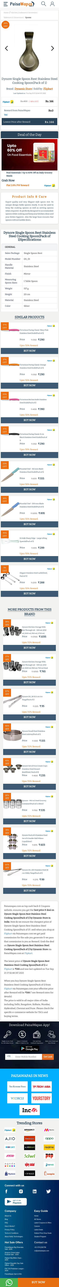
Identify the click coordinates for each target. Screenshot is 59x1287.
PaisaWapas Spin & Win (13, 1274)
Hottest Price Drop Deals (43, 1233)
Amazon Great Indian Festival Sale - (12, 1253)
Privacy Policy (9, 1230)
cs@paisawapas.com (41, 1251)
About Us (8, 1216)
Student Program (40, 1236)
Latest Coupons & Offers (42, 1223)
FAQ (6, 1223)
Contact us (40, 1242)
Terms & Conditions (11, 1233)
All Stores (37, 1219)
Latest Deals (38, 1230)
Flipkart (48, 88)
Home (36, 1216)
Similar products (29, 317)
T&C (6, 115)
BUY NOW (38, 1282)
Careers (37, 1226)
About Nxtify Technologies (14, 1236)
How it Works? (10, 1226)
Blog (6, 1219)
